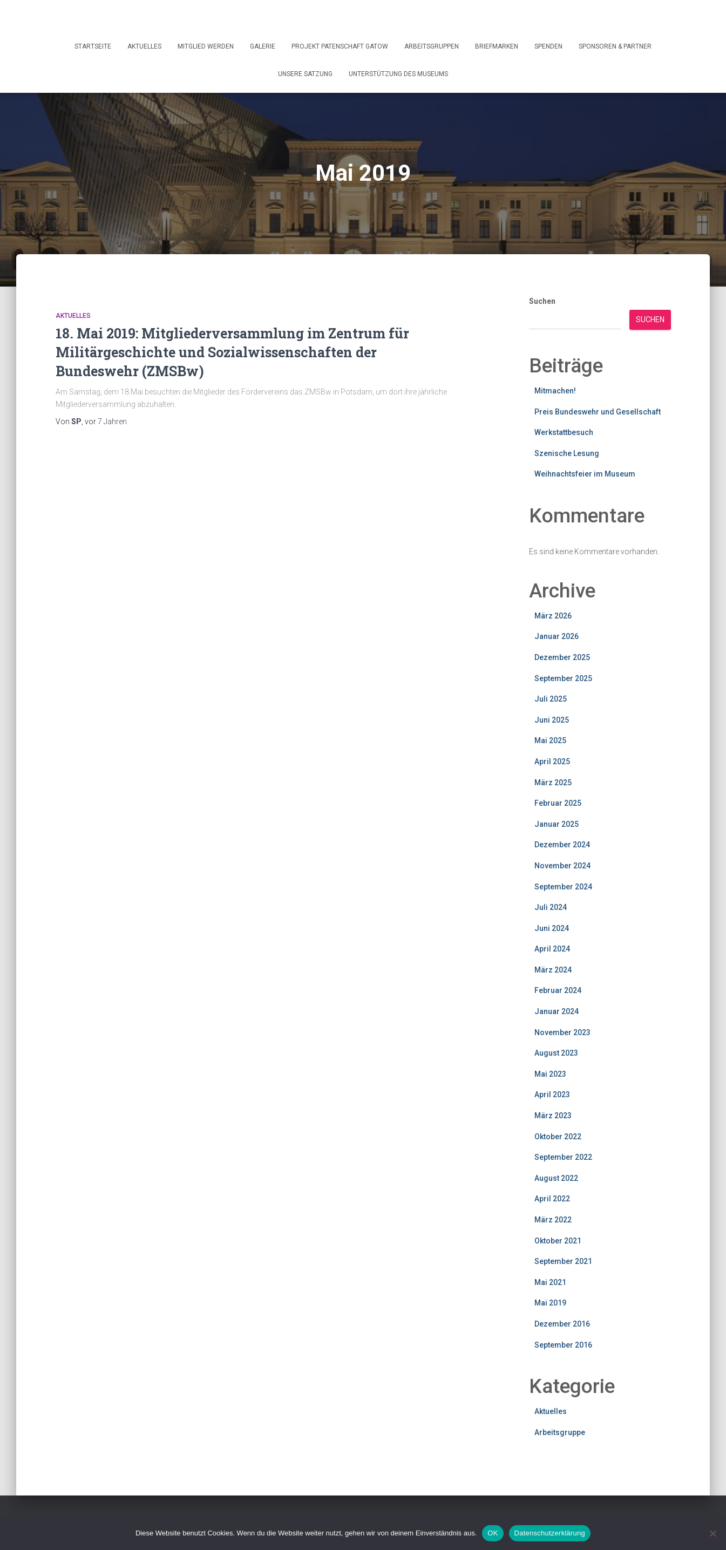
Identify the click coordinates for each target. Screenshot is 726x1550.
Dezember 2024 (562, 844)
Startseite (92, 46)
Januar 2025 (556, 824)
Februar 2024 (557, 990)
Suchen (542, 301)
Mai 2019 (550, 1303)
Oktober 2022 (557, 1136)
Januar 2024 (556, 1011)
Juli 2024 (550, 907)
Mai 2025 (550, 740)
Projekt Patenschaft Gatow (339, 46)
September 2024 (563, 886)
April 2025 (552, 761)
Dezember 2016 (562, 1324)
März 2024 (553, 970)
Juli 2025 (550, 699)
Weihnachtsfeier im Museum (584, 474)
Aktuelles (144, 46)
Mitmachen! (555, 390)
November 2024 (562, 865)
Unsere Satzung (305, 74)
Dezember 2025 (562, 657)
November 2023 (562, 1032)
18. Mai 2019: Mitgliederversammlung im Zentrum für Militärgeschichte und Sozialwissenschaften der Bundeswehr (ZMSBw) (232, 352)
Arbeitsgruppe (559, 1432)
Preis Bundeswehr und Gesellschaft (597, 411)
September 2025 (563, 678)
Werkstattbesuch (563, 432)
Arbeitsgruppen (431, 46)
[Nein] (712, 1533)
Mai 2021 (550, 1282)
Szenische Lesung (566, 453)
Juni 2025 (551, 720)
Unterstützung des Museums (398, 74)
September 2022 (563, 1157)
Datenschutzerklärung (549, 1533)
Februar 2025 (557, 803)
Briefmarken (496, 46)
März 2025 (553, 782)
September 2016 (563, 1345)
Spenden (548, 46)
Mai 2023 (550, 1074)
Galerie (262, 46)
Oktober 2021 (557, 1240)
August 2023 (556, 1053)
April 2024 (552, 948)
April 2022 (552, 1198)
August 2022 (556, 1178)
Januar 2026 (556, 636)
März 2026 (553, 615)
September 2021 (563, 1261)
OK (492, 1533)
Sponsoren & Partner (615, 46)
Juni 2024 (551, 928)
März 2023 (553, 1115)
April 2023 (552, 1094)
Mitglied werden (206, 46)
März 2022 (553, 1219)
